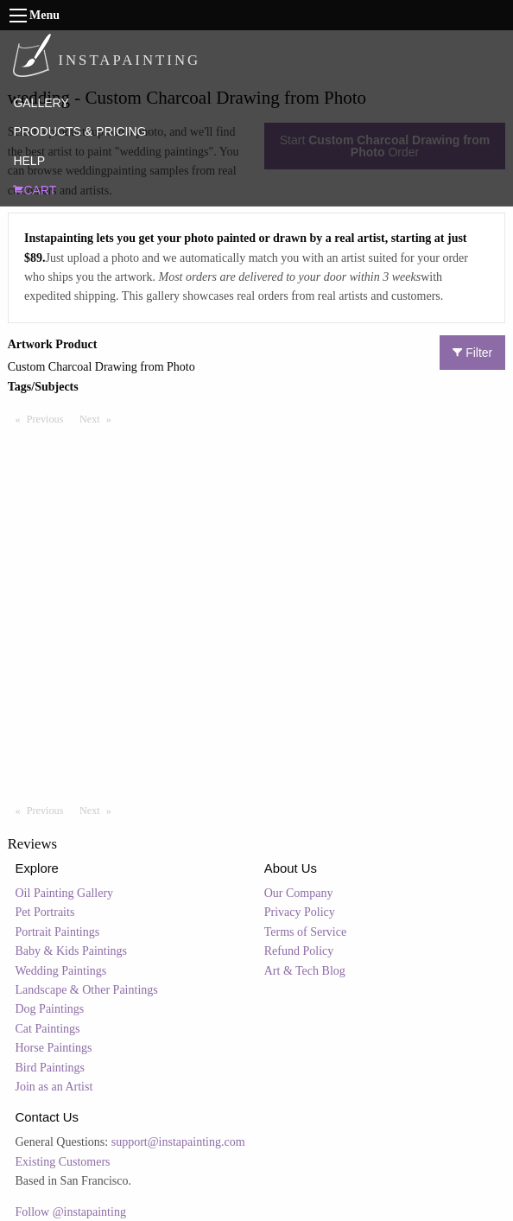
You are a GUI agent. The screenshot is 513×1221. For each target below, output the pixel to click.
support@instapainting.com (178, 1141)
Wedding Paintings (61, 970)
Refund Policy (299, 950)
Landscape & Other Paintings (87, 989)
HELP (29, 161)
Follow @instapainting (71, 1211)
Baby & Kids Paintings (72, 950)
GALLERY (40, 103)
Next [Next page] (99, 418)
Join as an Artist (54, 1086)
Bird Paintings (51, 1067)
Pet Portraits (45, 912)
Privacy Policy (299, 912)
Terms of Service (305, 931)
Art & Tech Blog (304, 970)
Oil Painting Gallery (65, 893)
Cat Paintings (48, 1028)
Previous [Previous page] (49, 418)
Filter (472, 352)
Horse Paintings (54, 1047)
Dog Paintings (50, 1008)
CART (34, 190)
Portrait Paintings (58, 931)
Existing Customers (63, 1161)
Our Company (298, 893)
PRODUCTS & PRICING (79, 131)
